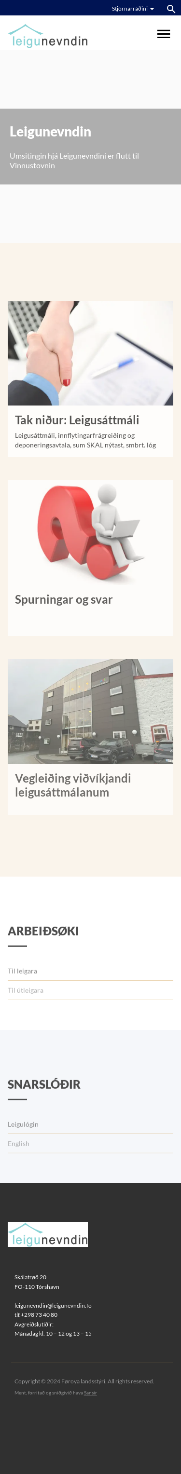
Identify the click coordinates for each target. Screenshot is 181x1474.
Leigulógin (23, 1146)
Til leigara (22, 993)
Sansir (90, 1392)
